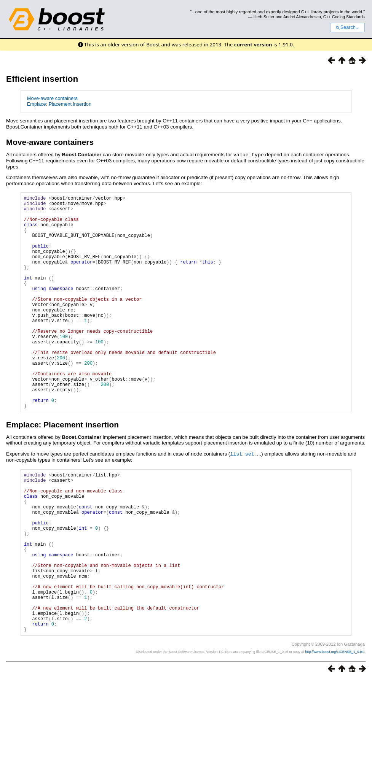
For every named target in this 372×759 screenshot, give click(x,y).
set (249, 498)
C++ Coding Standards (344, 16)
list (236, 498)
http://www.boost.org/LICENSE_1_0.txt (334, 731)
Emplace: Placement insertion (59, 104)
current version (253, 44)
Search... (347, 27)
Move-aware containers (52, 98)
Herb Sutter (264, 16)
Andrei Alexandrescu (302, 16)
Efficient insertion (42, 79)
